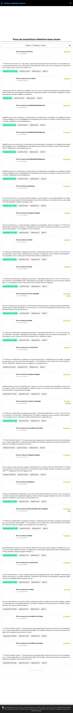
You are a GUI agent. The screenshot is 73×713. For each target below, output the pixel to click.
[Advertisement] (36, 22)
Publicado (6, 71)
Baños (45, 71)
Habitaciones (36, 71)
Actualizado (6, 232)
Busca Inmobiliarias (14, 3)
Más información (36, 711)
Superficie (22, 71)
